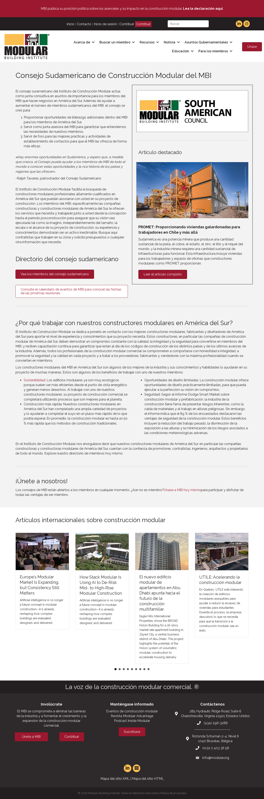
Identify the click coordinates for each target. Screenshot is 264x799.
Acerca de (81, 42)
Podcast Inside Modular (132, 720)
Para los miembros (213, 51)
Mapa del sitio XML (115, 778)
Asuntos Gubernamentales (206, 42)
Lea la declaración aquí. (203, 9)
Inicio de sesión (105, 24)
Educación (180, 51)
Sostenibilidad (34, 380)
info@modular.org (215, 757)
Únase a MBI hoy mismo (182, 490)
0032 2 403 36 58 (215, 748)
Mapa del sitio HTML (148, 778)
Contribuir (126, 24)
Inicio (70, 24)
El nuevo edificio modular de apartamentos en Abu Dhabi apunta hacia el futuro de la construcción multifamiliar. (159, 592)
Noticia (169, 42)
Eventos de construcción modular (132, 711)
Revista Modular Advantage (132, 716)
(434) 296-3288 (216, 722)
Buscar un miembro (114, 42)
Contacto (84, 24)
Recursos (146, 42)
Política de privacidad (173, 792)
